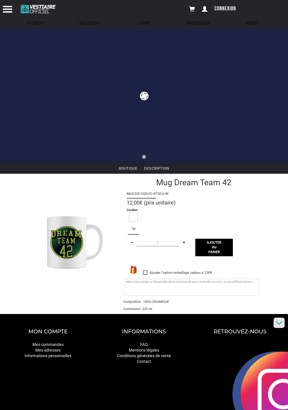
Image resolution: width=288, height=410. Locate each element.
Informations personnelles (48, 355)
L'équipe (144, 23)
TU (133, 229)
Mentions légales (144, 350)
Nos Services (90, 23)
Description (156, 168)
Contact (252, 23)
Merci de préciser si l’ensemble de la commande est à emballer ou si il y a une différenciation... (191, 287)
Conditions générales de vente (144, 355)
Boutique (128, 168)
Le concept (36, 23)
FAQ (144, 344)
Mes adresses (48, 350)
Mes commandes (48, 344)
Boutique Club (198, 23)
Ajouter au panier (214, 247)
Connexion (225, 8)
